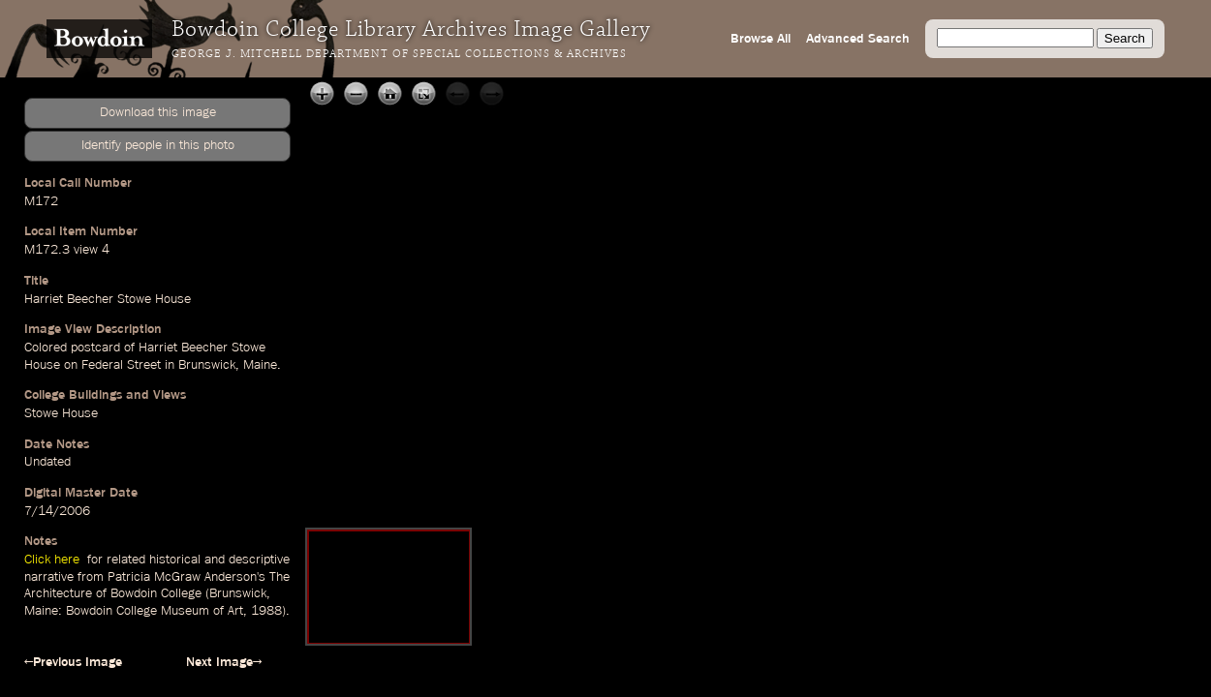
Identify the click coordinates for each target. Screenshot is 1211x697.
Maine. (262, 365)
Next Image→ (224, 662)
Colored (45, 347)
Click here (53, 559)
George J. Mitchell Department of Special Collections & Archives (399, 54)
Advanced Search (858, 38)
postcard (95, 347)
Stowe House (61, 413)
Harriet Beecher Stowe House (107, 299)
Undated (47, 462)
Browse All (760, 38)
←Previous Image (73, 662)
